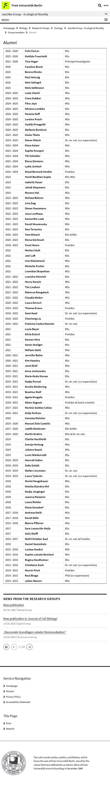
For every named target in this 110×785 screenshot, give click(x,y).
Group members (16, 32)
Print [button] (8, 723)
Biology (23, 28)
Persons (10, 691)
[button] (6, 647)
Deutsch (10, 728)
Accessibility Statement (18, 702)
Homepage (9, 28)
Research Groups (40, 28)
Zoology (58, 28)
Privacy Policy (13, 696)
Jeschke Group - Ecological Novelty (85, 28)
